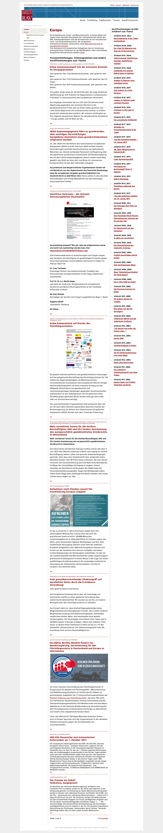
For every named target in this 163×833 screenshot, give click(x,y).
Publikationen (105, 20)
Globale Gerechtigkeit (31, 46)
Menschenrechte (29, 40)
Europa (26, 32)
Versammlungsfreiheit (31, 54)
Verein (82, 20)
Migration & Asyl (29, 49)
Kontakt (118, 5)
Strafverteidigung (29, 52)
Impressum (125, 5)
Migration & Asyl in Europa (35, 35)
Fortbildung (92, 20)
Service (96, 827)
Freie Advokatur (29, 43)
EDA (28, 38)
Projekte (26, 60)
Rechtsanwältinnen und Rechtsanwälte (48, 5)
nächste (105, 818)
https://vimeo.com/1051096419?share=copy (69, 251)
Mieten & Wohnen (29, 57)
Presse (112, 5)
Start (56, 827)
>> (51, 123)
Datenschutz (135, 5)
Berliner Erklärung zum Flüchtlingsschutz (68, 698)
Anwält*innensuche (130, 20)
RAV (31, 25)
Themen (116, 20)
